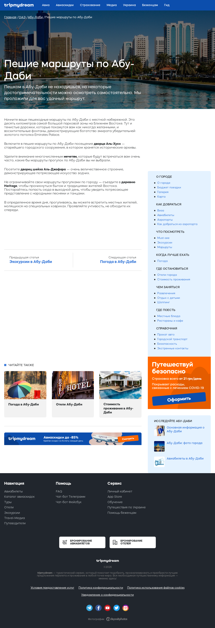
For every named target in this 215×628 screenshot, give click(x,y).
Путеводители (15, 523)
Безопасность (167, 343)
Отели (9, 507)
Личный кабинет (120, 491)
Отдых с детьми (168, 298)
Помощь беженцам (122, 512)
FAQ (59, 491)
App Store (115, 496)
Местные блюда (168, 316)
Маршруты (164, 247)
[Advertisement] (73, 318)
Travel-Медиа (14, 518)
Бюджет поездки (169, 187)
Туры (8, 502)
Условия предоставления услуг (52, 587)
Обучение (115, 502)
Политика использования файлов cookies (156, 587)
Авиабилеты (165, 215)
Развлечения (166, 293)
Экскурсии (164, 242)
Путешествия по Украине (127, 507)
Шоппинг (163, 302)
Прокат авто (165, 334)
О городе (163, 182)
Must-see (163, 238)
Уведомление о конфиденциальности (107, 594)
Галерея (162, 192)
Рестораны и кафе (170, 320)
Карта (161, 196)
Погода (162, 261)
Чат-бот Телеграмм (70, 496)
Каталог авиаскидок (19, 496)
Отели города (167, 274)
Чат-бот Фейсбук (68, 502)
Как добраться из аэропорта (177, 224)
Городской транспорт (172, 339)
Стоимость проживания (173, 279)
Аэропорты (165, 219)
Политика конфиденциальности (101, 587)
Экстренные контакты (172, 348)
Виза (160, 210)
